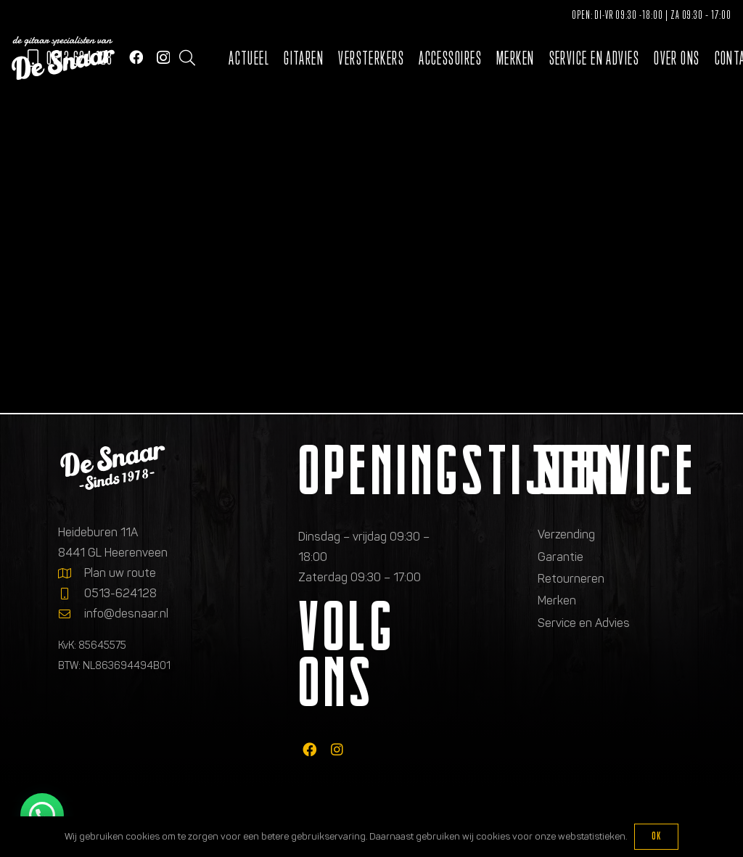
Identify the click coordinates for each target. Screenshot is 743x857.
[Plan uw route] (71, 573)
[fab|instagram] (337, 749)
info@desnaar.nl (126, 613)
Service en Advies (584, 623)
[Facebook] (136, 57)
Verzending (566, 534)
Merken (557, 600)
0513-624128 (120, 593)
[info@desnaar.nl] (71, 614)
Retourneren (571, 579)
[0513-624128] (71, 593)
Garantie (560, 557)
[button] (187, 58)
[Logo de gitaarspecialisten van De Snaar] (63, 58)
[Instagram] (163, 57)
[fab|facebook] (309, 749)
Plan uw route (120, 573)
